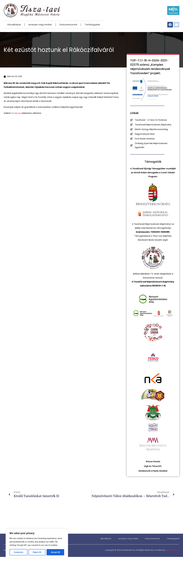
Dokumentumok (68, 24)
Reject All (37, 552)
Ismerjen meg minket (40, 24)
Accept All (55, 552)
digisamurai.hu (172, 550)
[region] (37, 543)
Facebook (16, 113)
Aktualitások (14, 24)
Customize (18, 552)
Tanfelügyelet (92, 24)
